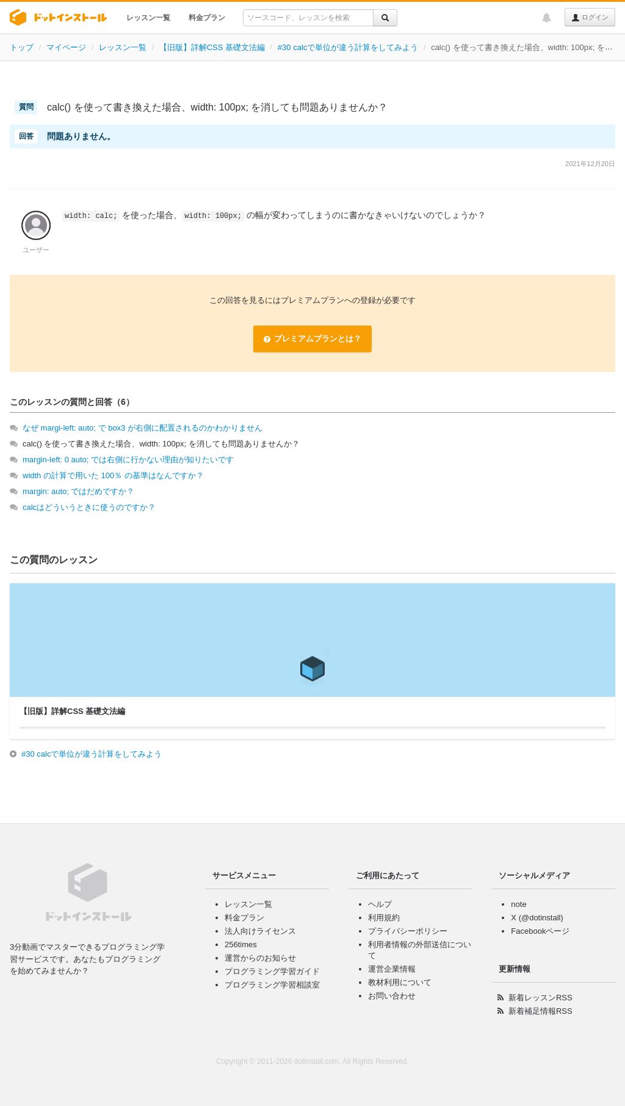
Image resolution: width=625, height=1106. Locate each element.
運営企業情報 (392, 968)
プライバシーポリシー (407, 931)
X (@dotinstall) (537, 917)
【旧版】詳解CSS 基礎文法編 (212, 47)
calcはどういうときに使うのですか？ (89, 507)
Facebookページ (540, 931)
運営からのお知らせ (260, 957)
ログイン (590, 17)
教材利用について (400, 982)
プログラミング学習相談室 (272, 984)
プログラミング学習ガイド (272, 971)
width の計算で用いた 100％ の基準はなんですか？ (113, 475)
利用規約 (384, 917)
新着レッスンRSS (540, 997)
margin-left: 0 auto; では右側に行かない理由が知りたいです (128, 459)
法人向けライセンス (260, 931)
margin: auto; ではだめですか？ (79, 491)
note (518, 904)
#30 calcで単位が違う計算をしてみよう (348, 47)
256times (241, 944)
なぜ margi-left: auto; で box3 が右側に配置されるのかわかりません (142, 427)
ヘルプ (380, 904)
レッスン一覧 (148, 17)
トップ (22, 47)
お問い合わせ (392, 995)
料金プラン (207, 17)
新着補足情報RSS (540, 1011)
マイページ (66, 47)
